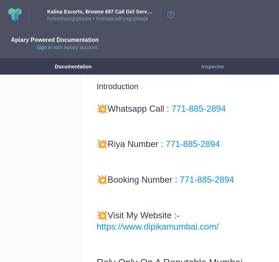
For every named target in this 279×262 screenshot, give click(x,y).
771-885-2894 (198, 109)
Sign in (44, 47)
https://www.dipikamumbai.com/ (158, 226)
